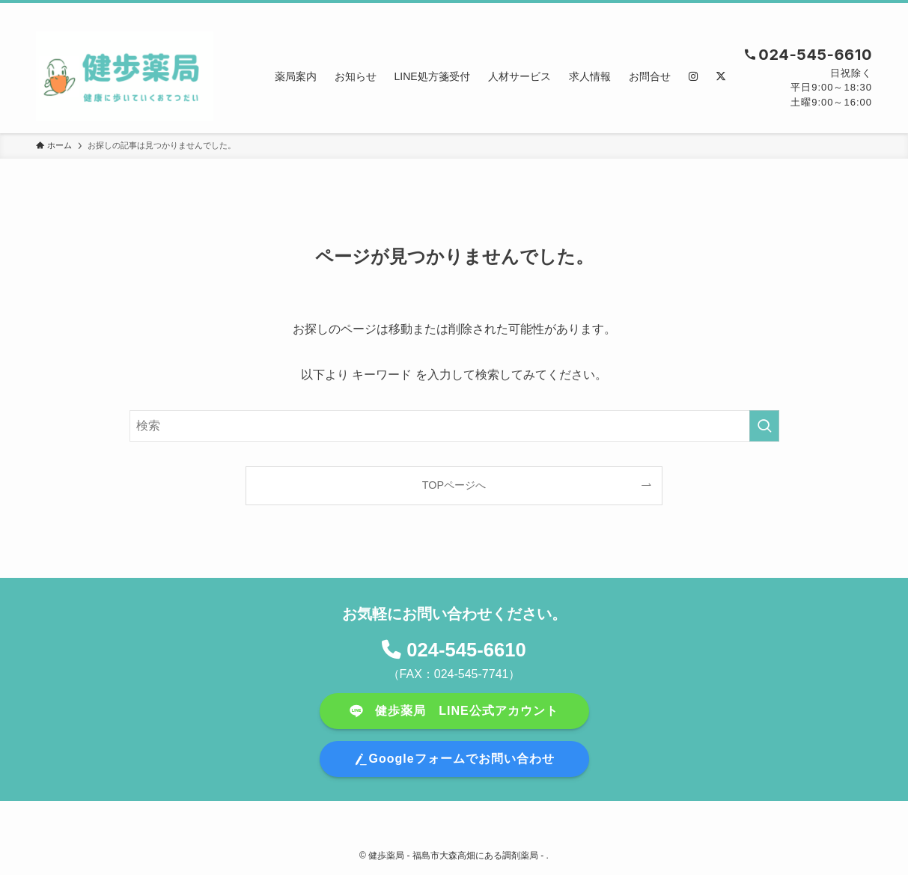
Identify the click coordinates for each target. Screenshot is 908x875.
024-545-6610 (465, 649)
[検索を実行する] (764, 426)
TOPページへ (454, 485)
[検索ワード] (454, 426)
